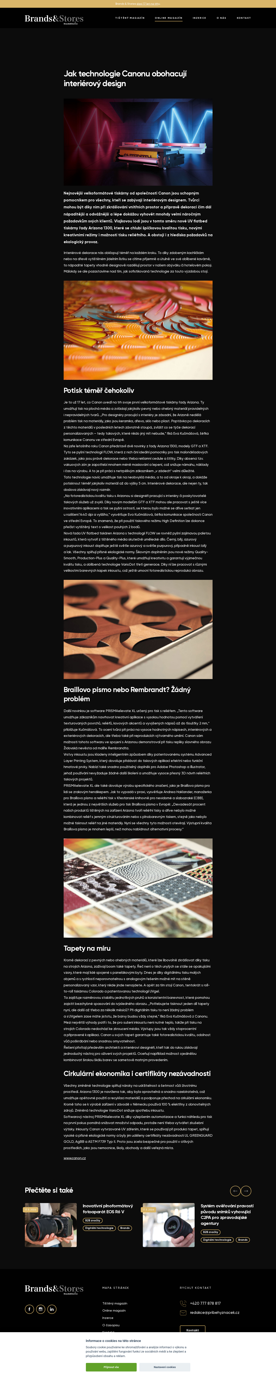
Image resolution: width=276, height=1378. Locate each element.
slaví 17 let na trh (147, 3)
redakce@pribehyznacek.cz (214, 1312)
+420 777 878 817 (205, 1303)
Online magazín (169, 17)
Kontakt (244, 17)
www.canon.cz (75, 1158)
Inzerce (199, 17)
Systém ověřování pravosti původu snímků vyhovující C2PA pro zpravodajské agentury (227, 1214)
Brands (125, 1228)
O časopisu (111, 1325)
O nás (222, 17)
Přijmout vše (111, 1367)
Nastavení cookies (165, 1367)
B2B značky (92, 1220)
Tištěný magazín (130, 17)
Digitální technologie (99, 1228)
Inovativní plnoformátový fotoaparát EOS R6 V (108, 1208)
